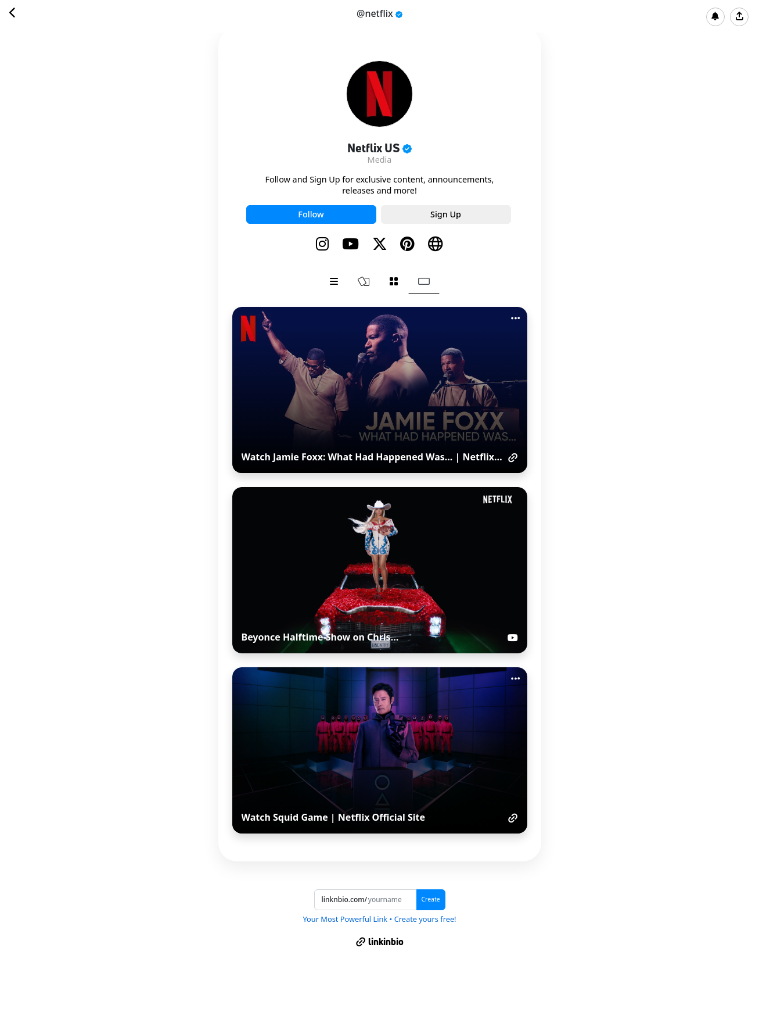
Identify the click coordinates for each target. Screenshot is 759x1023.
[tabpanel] (379, 570)
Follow (310, 214)
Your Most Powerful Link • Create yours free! (379, 919)
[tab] (334, 281)
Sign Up (445, 214)
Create (431, 899)
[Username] (391, 899)
